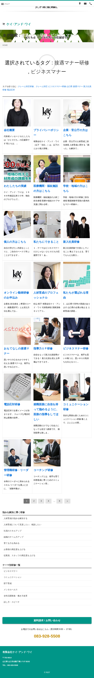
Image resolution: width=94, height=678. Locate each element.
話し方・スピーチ (12, 602)
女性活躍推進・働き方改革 (15, 596)
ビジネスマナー (64, 35)
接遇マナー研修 (34, 35)
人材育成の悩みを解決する (15, 518)
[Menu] (5, 3)
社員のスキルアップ (12, 531)
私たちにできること (46, 241)
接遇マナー (78, 86)
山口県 (69, 86)
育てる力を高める (12, 543)
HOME (5, 45)
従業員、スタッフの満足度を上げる (19, 555)
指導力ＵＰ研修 (42, 348)
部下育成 (8, 583)
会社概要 (9, 130)
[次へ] (67, 501)
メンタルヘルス (11, 590)
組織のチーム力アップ (13, 537)
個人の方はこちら (15, 241)
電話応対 (11, 90)
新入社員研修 (71, 241)
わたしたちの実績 (15, 185)
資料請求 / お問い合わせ (47, 620)
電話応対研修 (12, 404)
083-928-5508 (47, 636)
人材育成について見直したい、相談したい (22, 525)
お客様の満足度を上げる (14, 549)
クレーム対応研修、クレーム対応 (33, 86)
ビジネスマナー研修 (57, 86)
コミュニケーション (12, 577)
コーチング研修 (43, 470)
